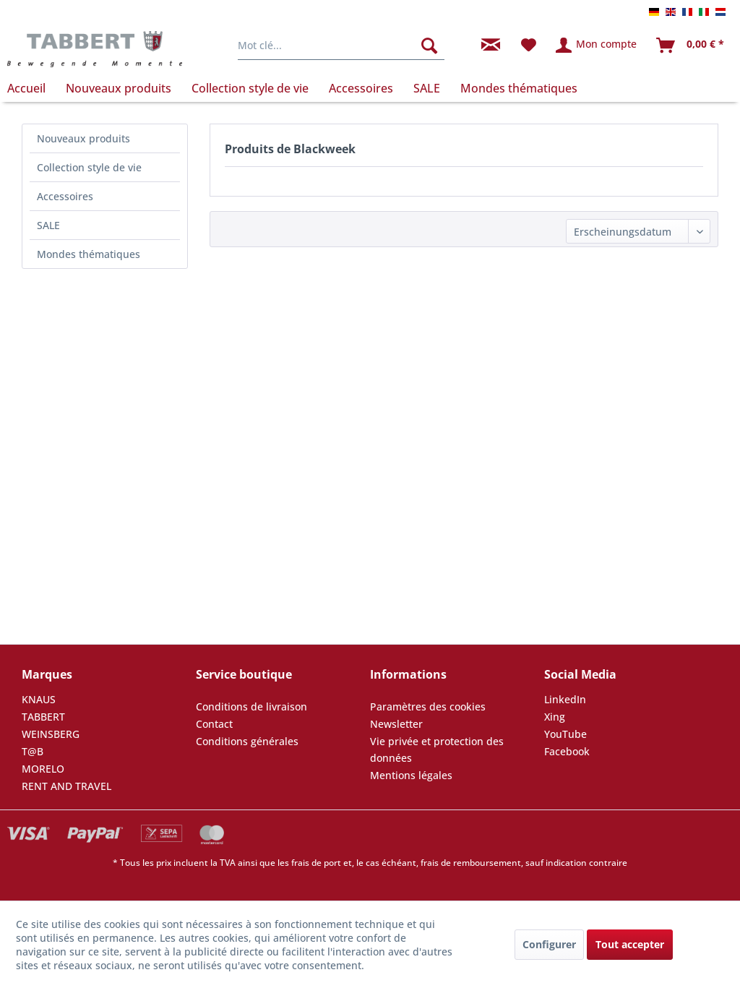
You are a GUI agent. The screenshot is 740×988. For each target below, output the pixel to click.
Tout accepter (629, 944)
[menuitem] (341, 45)
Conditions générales (247, 741)
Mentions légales (411, 775)
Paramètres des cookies (428, 706)
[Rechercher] (429, 45)
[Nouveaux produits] (118, 88)
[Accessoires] (361, 88)
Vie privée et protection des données (437, 749)
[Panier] (690, 45)
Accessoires (65, 196)
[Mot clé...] (341, 45)
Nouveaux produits (83, 138)
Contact (214, 724)
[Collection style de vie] (250, 88)
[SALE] (426, 88)
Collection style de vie (89, 167)
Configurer (549, 944)
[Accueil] (31, 88)
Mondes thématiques (88, 254)
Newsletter (396, 724)
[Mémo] (528, 45)
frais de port (316, 862)
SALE (48, 225)
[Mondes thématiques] (519, 88)
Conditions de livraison (251, 706)
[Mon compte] (597, 45)
